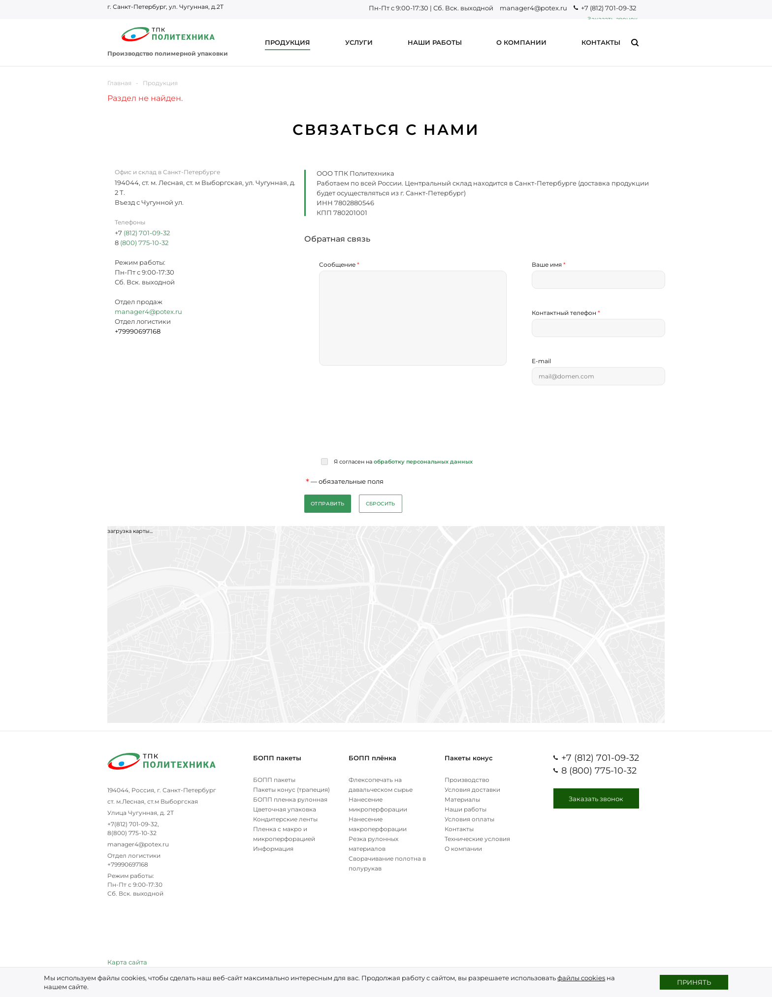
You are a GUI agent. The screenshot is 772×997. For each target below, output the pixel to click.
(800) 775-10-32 (143, 243)
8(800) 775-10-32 (132, 833)
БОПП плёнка (372, 758)
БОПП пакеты (277, 758)
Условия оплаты (469, 819)
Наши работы (465, 809)
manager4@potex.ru (533, 8)
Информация (273, 848)
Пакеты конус (469, 758)
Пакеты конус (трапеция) (291, 789)
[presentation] (394, 421)
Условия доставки (472, 789)
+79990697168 (127, 864)
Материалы (462, 799)
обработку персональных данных (423, 461)
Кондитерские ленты (285, 819)
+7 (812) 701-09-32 (608, 8)
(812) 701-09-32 (147, 233)
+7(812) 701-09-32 (132, 824)
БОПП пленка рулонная (290, 799)
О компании (463, 848)
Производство (467, 779)
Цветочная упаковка (284, 809)
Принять (694, 982)
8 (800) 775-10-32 (599, 771)
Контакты (459, 829)
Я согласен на (402, 461)
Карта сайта (127, 962)
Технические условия (477, 838)
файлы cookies (581, 978)
